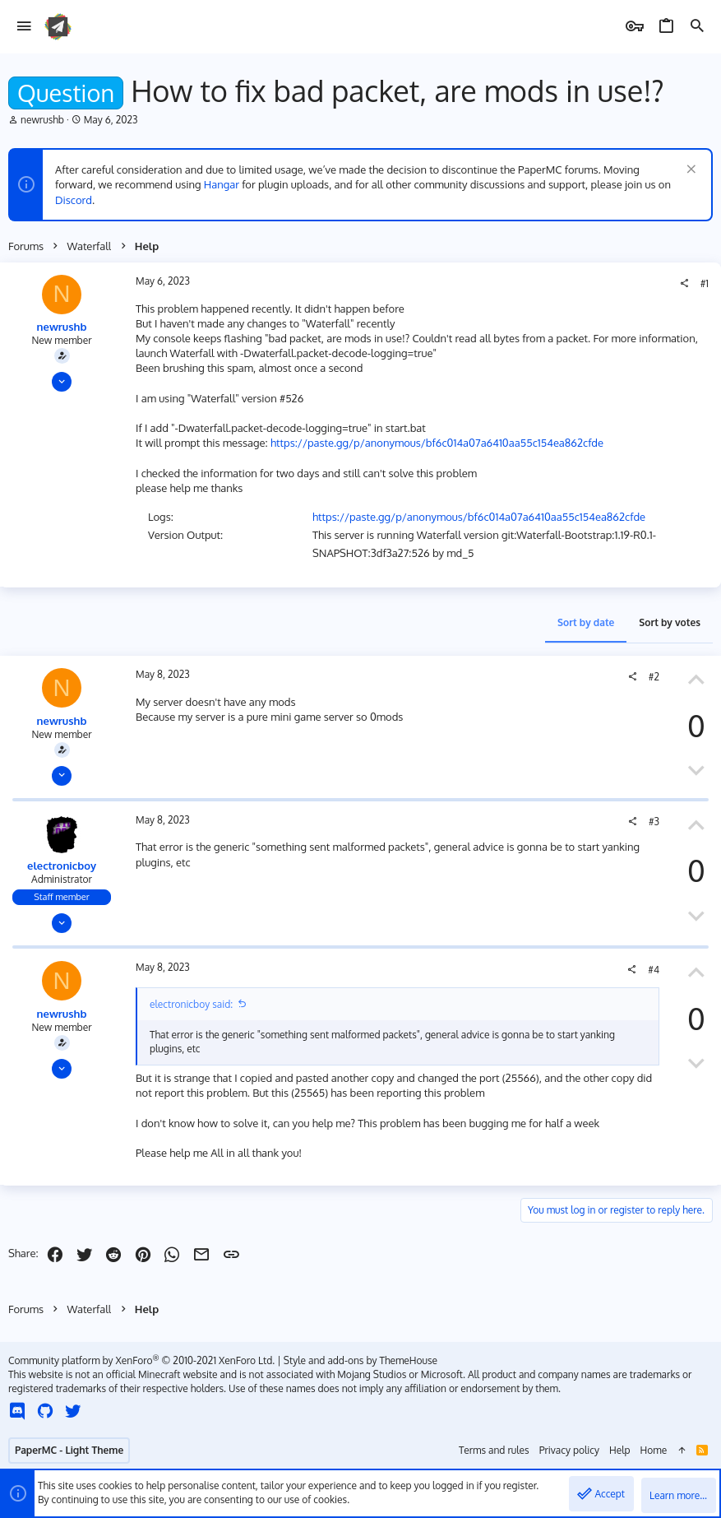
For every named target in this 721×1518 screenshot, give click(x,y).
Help (620, 1450)
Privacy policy (569, 1450)
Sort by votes (669, 622)
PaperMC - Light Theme (69, 1450)
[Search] (697, 27)
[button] (24, 26)
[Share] (684, 283)
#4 (653, 969)
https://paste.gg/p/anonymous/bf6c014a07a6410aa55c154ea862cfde (436, 442)
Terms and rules (494, 1450)
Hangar (221, 184)
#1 (704, 283)
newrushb (42, 120)
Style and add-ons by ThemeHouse (360, 1360)
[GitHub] (45, 1410)
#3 (654, 821)
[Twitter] (73, 1410)
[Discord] (17, 1410)
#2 (654, 677)
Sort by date (585, 622)
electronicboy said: (191, 1004)
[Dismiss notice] (689, 170)
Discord (73, 200)
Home (654, 1450)
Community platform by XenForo (141, 1360)
